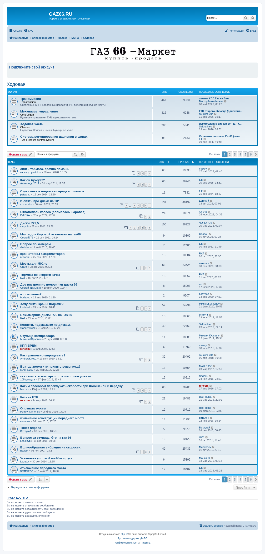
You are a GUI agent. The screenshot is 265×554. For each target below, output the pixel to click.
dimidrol (25, 247)
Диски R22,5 (29, 223)
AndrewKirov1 (28, 358)
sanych (24, 226)
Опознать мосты (33, 408)
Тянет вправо (30, 428)
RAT (201, 253)
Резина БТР (29, 397)
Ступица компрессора (37, 336)
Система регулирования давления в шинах (54, 136)
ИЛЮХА (25, 215)
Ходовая (16, 84)
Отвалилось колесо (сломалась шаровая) (52, 212)
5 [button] (245, 154)
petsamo (25, 194)
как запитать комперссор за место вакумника (55, 376)
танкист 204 (206, 113)
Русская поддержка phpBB (132, 538)
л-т (201, 284)
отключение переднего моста (43, 468)
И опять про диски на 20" (40, 201)
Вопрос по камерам (35, 244)
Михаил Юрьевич (30, 339)
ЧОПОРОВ (205, 222)
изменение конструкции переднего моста (52, 418)
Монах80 (204, 458)
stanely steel (27, 327)
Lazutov (25, 461)
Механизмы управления (39, 111)
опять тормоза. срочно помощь (44, 169)
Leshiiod (25, 307)
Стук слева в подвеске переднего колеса (52, 191)
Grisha (203, 211)
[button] (256, 154)
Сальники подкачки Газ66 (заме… (221, 136)
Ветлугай (25, 431)
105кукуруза (27, 379)
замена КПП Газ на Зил (214, 98)
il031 (202, 437)
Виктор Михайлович (211, 101)
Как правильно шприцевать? (42, 355)
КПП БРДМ (28, 345)
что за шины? (30, 294)
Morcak (24, 389)
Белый (24, 450)
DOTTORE (205, 396)
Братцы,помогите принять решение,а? (50, 366)
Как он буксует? (32, 180)
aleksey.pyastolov (30, 172)
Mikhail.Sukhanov (209, 303)
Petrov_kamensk (30, 411)
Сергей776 (26, 237)
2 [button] (229, 154)
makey (203, 168)
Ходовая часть (31, 124)
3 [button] (235, 154)
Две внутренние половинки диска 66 (48, 284)
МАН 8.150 (26, 369)
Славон (203, 234)
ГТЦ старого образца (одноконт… (221, 111)
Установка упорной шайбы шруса (46, 458)
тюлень (203, 375)
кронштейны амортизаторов (42, 254)
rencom (25, 348)
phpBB (124, 534)
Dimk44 (203, 314)
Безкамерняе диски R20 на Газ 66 (46, 315)
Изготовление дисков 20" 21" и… (220, 123)
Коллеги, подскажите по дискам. (45, 324)
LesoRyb (25, 440)
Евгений (204, 200)
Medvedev (205, 447)
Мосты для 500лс (33, 263)
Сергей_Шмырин (30, 287)
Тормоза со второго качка (40, 275)
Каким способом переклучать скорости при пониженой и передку (71, 386)
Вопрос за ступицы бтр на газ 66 (45, 437)
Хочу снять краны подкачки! (42, 304)
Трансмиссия (30, 99)
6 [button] (250, 154)
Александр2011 (29, 183)
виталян (25, 257)
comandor (26, 204)
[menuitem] (28, 31)
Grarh (23, 266)
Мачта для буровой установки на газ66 (50, 234)
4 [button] (240, 154)
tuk (201, 139)
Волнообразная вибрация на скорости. (50, 447)
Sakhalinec (205, 126)
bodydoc (25, 297)
